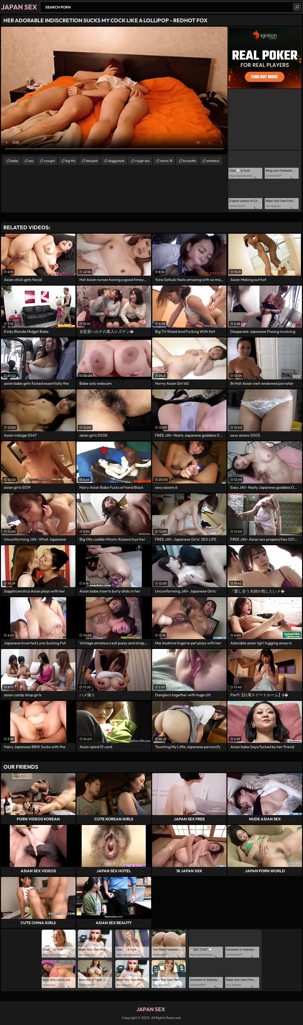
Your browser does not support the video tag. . (114, 90)
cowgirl (49, 161)
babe (14, 161)
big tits (70, 161)
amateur (212, 161)
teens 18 (166, 161)
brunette (189, 161)
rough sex (142, 161)
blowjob (92, 161)
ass (31, 161)
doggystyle (116, 161)
